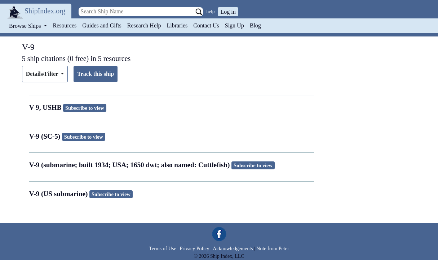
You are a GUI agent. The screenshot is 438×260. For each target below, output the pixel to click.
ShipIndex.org (45, 11)
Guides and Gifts (101, 25)
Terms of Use (162, 248)
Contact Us (206, 25)
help (211, 11)
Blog (255, 25)
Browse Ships (25, 26)
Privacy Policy (194, 248)
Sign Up (234, 25)
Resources (65, 25)
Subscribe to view (84, 108)
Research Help (144, 25)
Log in (227, 12)
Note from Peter (272, 248)
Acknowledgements (233, 248)
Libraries (177, 25)
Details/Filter (42, 74)
